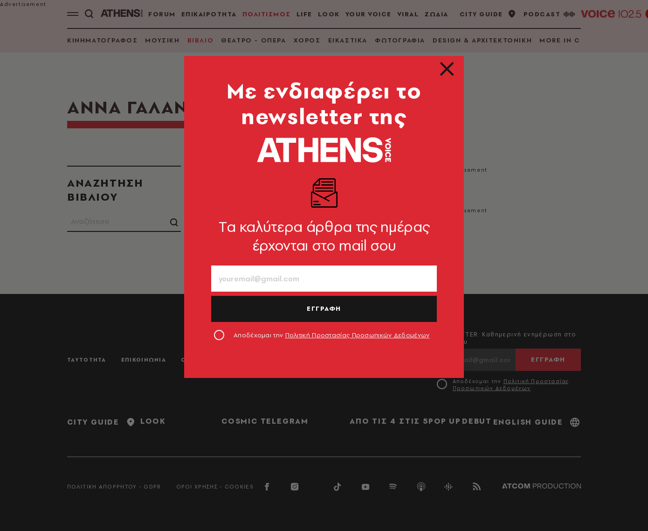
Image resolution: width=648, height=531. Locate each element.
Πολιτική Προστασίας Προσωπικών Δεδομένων (357, 335)
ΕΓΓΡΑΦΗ (324, 308)
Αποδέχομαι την (332, 335)
